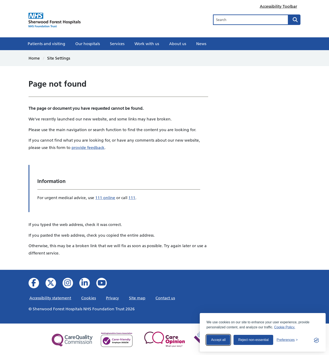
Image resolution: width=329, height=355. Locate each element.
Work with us (146, 43)
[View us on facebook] (37, 284)
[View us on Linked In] (87, 284)
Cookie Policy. (284, 327)
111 (131, 197)
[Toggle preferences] (287, 339)
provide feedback (88, 147)
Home (34, 58)
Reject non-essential (253, 340)
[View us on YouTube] (104, 284)
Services (117, 43)
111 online (105, 197)
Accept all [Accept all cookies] (218, 340)
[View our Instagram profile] (71, 284)
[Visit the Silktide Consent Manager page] (316, 339)
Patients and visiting (46, 43)
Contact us (165, 297)
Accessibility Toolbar (278, 6)
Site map (137, 297)
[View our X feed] (54, 284)
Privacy (112, 297)
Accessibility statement (50, 297)
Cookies (88, 297)
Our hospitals (87, 43)
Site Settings (58, 58)
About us (177, 43)
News (201, 43)
